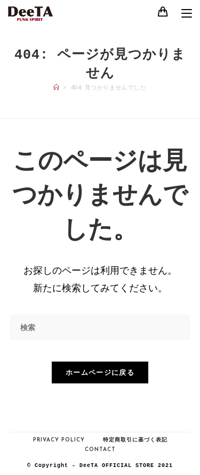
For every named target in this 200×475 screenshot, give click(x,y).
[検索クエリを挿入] (100, 327)
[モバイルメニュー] (182, 14)
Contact (100, 450)
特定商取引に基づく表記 (135, 440)
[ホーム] (56, 87)
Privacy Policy (59, 440)
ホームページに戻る (100, 372)
